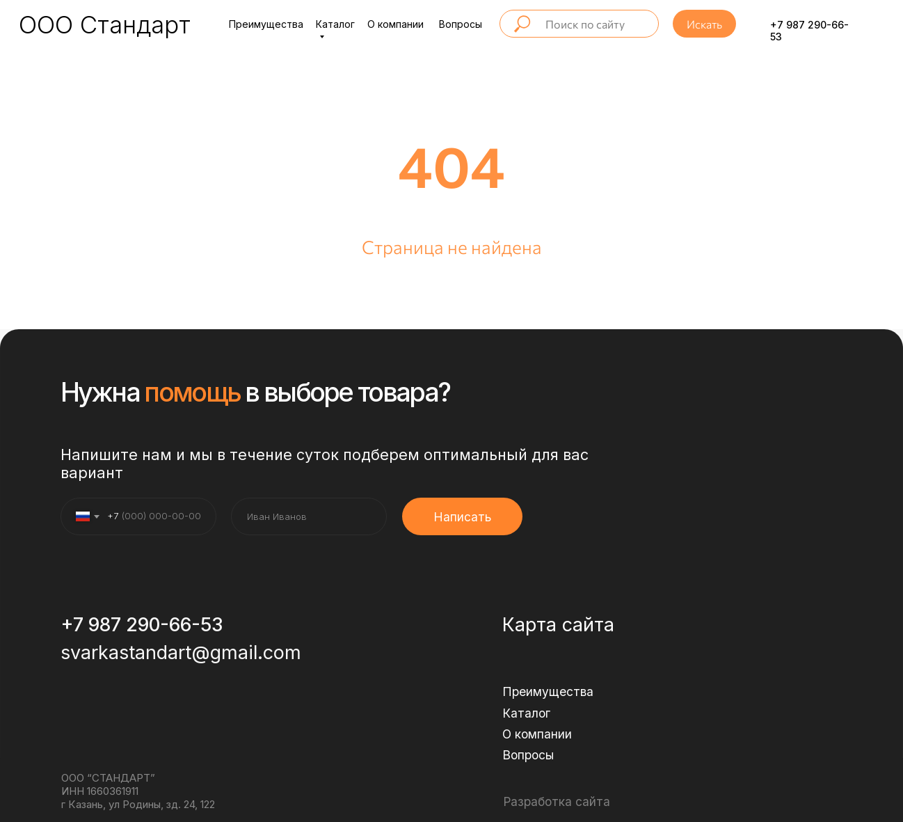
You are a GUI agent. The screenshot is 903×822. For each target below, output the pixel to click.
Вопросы (460, 24)
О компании (395, 24)
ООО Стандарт (105, 24)
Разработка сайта (556, 801)
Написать (462, 516)
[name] (309, 516)
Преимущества (266, 24)
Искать (704, 24)
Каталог (526, 713)
